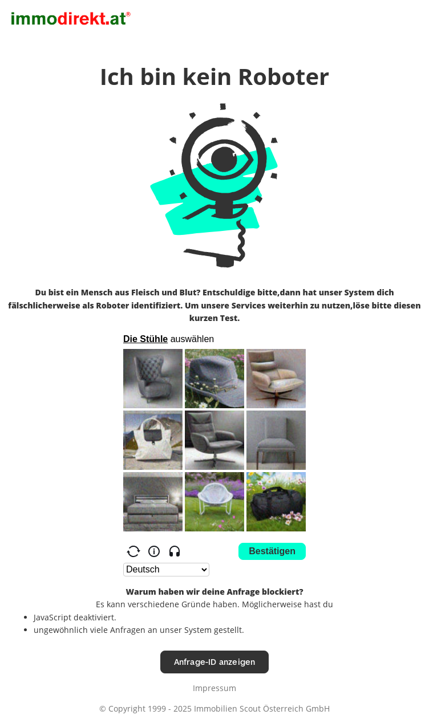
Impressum (214, 688)
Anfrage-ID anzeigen (215, 662)
